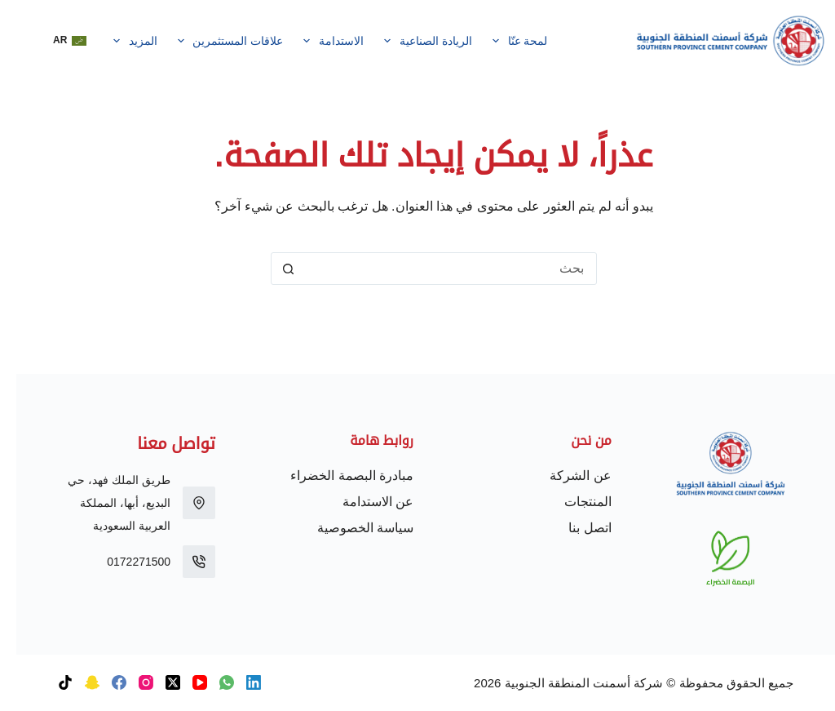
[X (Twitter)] (156, 682)
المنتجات (571, 502)
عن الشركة (563, 475)
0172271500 (122, 561)
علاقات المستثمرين (211, 41)
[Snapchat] (75, 682)
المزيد (115, 41)
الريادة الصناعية (409, 41)
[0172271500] (182, 561)
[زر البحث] (271, 268)
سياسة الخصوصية (349, 528)
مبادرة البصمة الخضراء (335, 475)
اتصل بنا (573, 528)
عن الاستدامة (361, 502)
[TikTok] (49, 682)
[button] (53, 41)
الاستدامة (314, 41)
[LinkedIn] (237, 682)
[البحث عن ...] (434, 268)
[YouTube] (183, 682)
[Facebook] (102, 682)
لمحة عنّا (500, 41)
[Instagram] (129, 682)
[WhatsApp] (210, 682)
